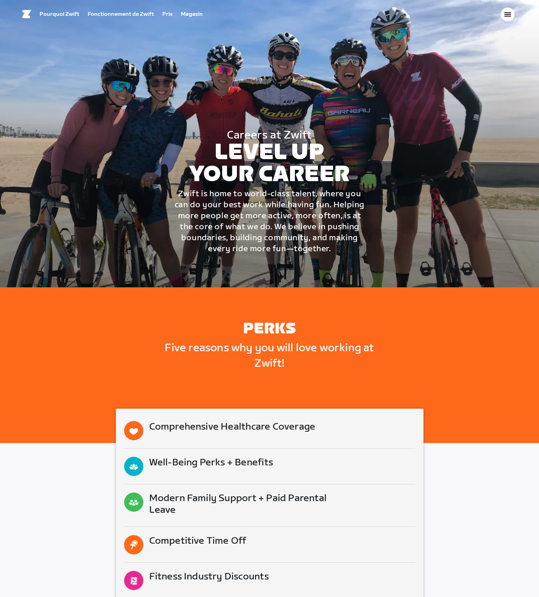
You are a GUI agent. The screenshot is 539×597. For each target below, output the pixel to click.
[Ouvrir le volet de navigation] (508, 15)
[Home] (27, 15)
